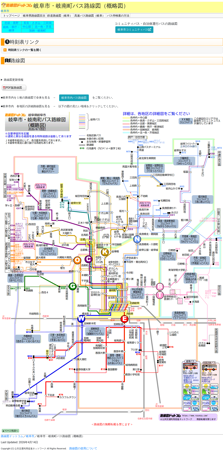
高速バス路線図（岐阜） (89, 15)
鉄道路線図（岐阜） (59, 15)
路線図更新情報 (13, 79)
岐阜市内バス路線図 (74, 97)
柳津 (11, 30)
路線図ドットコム (12, 436)
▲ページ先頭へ (10, 430)
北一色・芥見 (43, 26)
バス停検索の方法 (118, 15)
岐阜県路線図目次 (34, 15)
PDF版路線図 (12, 87)
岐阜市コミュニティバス (134, 29)
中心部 (27, 26)
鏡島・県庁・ (11, 27)
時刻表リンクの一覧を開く (25, 50)
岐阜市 (5, 11)
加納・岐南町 (37, 30)
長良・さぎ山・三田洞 (37, 23)
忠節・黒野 (11, 23)
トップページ (11, 15)
